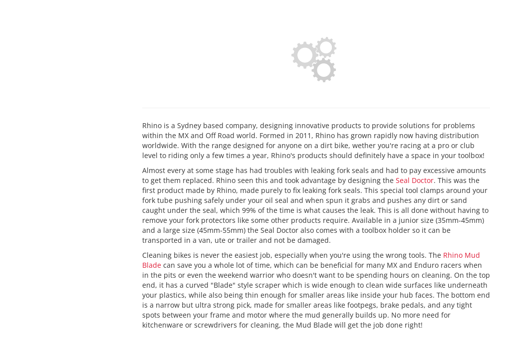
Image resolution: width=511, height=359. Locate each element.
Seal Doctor (415, 180)
